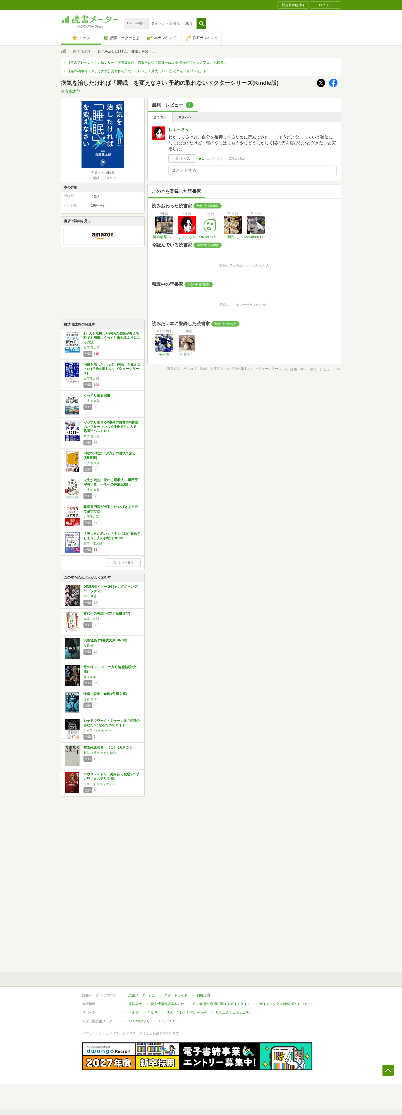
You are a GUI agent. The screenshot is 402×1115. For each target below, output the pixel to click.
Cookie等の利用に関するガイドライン (221, 1004)
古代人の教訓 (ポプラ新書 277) (106, 613)
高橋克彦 (89, 676)
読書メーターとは (141, 995)
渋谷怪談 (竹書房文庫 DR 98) (105, 640)
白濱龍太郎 (91, 378)
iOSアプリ (166, 1021)
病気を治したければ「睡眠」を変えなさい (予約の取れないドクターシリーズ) (111, 369)
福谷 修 (88, 645)
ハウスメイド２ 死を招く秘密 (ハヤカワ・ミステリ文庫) (111, 776)
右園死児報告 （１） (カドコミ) (108, 747)
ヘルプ (133, 1012)
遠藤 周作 (90, 699)
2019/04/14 (237, 158)
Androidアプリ (139, 1021)
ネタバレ (185, 117)
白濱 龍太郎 (82, 51)
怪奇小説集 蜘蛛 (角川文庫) (105, 694)
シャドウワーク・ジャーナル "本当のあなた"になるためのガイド (111, 723)
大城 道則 (91, 618)
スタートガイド (176, 995)
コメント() (215, 158)
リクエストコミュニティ (234, 1012)
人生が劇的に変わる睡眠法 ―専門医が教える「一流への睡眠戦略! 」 (110, 482)
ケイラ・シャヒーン (97, 730)
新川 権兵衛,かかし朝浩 (99, 752)
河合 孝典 (90, 596)
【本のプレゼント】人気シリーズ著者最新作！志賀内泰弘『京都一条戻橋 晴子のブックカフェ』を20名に (147, 62)
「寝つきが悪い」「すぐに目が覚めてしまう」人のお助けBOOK (111, 536)
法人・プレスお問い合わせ (186, 1012)
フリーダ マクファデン (99, 784)
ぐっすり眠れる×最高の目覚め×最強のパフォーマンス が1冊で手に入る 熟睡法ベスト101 (110, 426)
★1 (201, 158)
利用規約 (203, 995)
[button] (201, 23)
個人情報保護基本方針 (167, 1004)
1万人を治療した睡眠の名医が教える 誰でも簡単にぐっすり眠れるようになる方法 (111, 338)
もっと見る (123, 563)
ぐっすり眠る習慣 (96, 395)
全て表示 (160, 117)
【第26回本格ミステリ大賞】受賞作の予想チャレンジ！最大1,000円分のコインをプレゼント (137, 71)
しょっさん (178, 129)
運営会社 (135, 1004)
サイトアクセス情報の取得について (286, 1004)
